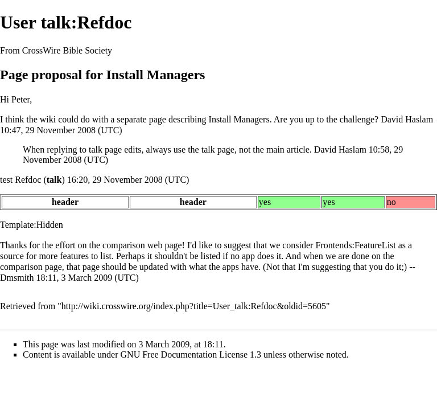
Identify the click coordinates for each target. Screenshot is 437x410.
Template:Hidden (31, 224)
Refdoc (28, 179)
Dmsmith (17, 277)
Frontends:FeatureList (355, 245)
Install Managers (239, 119)
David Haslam (407, 119)
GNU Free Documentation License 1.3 (191, 354)
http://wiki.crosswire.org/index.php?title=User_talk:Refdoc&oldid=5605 (193, 306)
